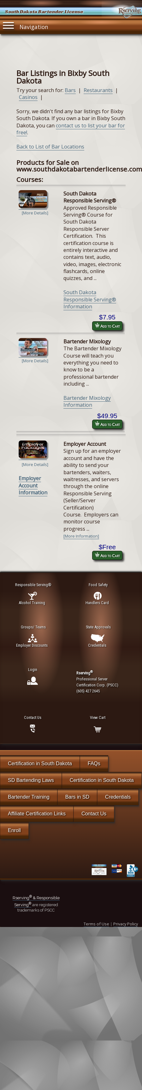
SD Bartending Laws (31, 780)
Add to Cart (107, 326)
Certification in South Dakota (40, 763)
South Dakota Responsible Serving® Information (89, 299)
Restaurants (98, 90)
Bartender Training (29, 797)
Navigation (25, 25)
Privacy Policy (125, 924)
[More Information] (81, 536)
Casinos (28, 97)
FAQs (94, 763)
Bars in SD (77, 797)
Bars (70, 90)
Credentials (118, 797)
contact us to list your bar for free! (70, 129)
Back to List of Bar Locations (50, 146)
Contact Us (93, 813)
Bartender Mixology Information (87, 401)
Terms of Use (96, 924)
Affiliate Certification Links (37, 813)
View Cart (98, 717)
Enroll (14, 830)
